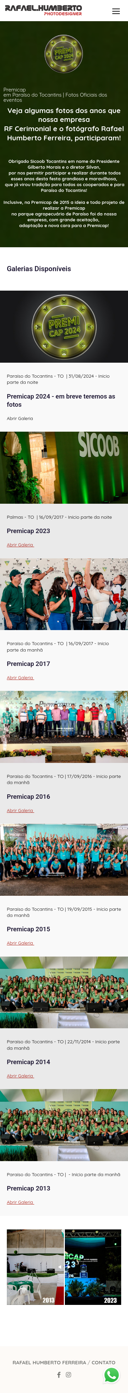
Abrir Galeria (20, 545)
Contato (103, 1362)
